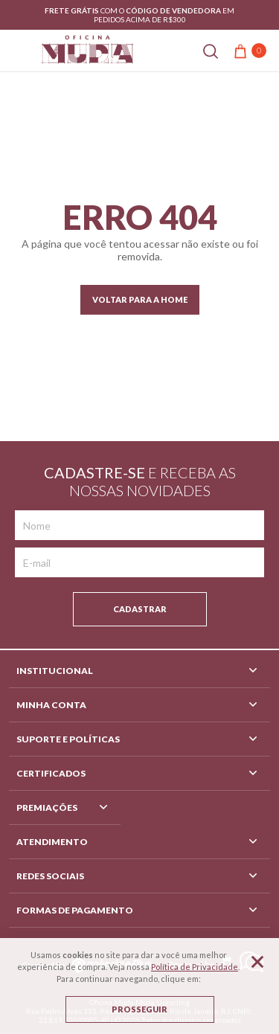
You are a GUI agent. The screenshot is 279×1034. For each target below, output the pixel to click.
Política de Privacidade (194, 967)
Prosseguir (139, 1009)
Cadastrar (140, 609)
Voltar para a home (139, 299)
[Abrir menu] (17, 50)
